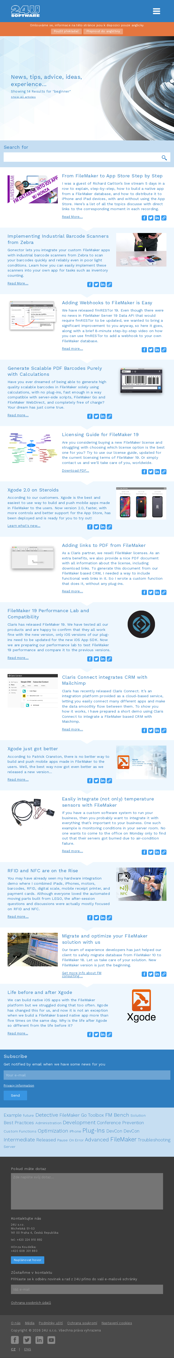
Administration (48, 1123)
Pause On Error (70, 1140)
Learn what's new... (24, 526)
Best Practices (19, 1122)
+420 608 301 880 (24, 1251)
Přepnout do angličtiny (103, 31)
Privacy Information (19, 1085)
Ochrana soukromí (82, 1323)
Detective (46, 1115)
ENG (27, 1349)
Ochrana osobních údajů (31, 1303)
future (28, 1115)
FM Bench (117, 1115)
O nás (16, 1323)
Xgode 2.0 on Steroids (33, 490)
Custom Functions (20, 1131)
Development (79, 1123)
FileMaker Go (73, 1115)
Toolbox (96, 1115)
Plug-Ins (94, 1130)
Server (9, 1146)
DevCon (114, 1131)
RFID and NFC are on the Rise (43, 870)
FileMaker (123, 1139)
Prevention (133, 1122)
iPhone (75, 1131)
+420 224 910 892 (29, 1239)
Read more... (72, 349)
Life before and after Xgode (40, 992)
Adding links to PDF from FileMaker (104, 545)
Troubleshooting (154, 1139)
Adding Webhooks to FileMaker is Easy (107, 302)
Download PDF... (75, 471)
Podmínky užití (51, 1323)
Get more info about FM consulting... (82, 974)
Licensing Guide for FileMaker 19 (100, 434)
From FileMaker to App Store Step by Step (112, 175)
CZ (13, 1349)
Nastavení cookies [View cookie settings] (117, 1323)
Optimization (53, 1131)
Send (15, 1095)
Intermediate (19, 1140)
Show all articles (23, 96)
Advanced (97, 1140)
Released (46, 1139)
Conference (109, 1122)
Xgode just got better (33, 748)
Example (13, 1115)
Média (30, 1323)
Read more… (18, 1033)
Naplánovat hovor (27, 1260)
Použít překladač (66, 31)
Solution (137, 1115)
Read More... (72, 217)
